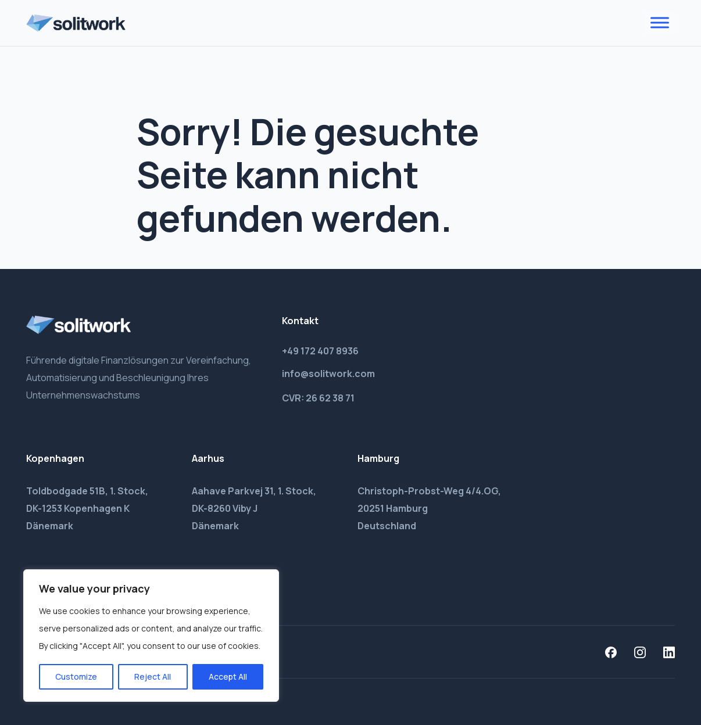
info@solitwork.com (328, 373)
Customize (76, 676)
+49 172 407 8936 (320, 350)
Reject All (152, 676)
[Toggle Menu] (659, 22)
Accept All (228, 676)
